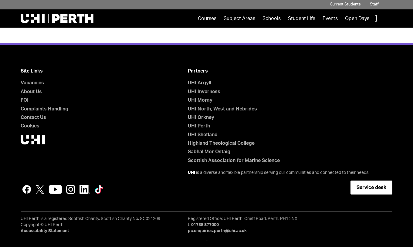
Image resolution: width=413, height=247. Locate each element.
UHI (191, 173)
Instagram (70, 189)
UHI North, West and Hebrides (222, 109)
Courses (207, 18)
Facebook (26, 189)
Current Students (345, 4)
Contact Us (33, 117)
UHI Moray (200, 100)
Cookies (30, 126)
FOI (25, 100)
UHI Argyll (199, 82)
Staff (374, 4)
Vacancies (32, 82)
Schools (271, 18)
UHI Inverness (204, 91)
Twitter (40, 189)
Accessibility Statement (45, 231)
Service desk (371, 187)
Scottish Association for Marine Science (234, 160)
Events (330, 18)
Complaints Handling (44, 109)
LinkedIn (85, 189)
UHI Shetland (203, 134)
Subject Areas (239, 18)
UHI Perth (199, 126)
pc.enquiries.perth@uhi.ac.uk (217, 231)
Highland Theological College (221, 143)
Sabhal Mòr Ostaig (209, 151)
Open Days (357, 18)
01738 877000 (205, 225)
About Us (31, 91)
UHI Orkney (201, 117)
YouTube (55, 189)
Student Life (301, 18)
